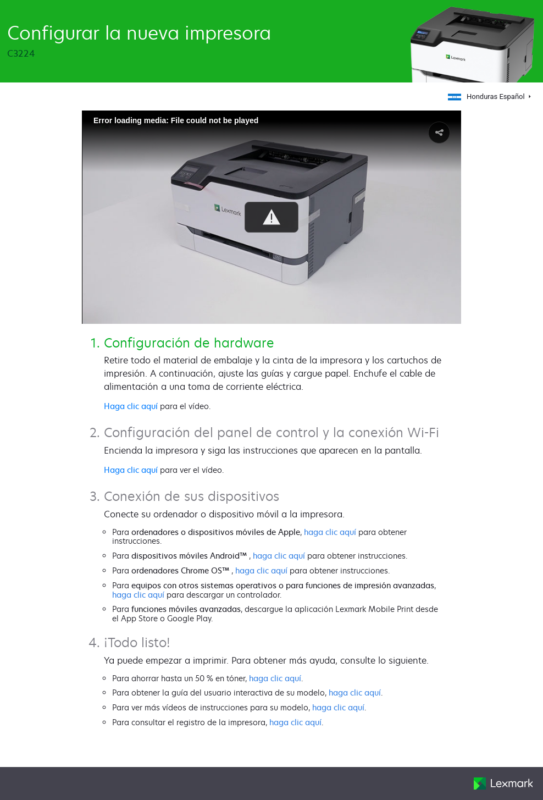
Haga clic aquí (131, 406)
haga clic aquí (330, 532)
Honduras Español (487, 96)
